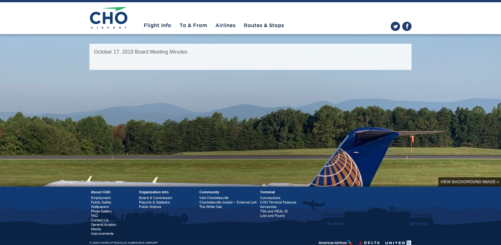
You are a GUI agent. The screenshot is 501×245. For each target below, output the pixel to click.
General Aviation (103, 224)
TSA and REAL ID (274, 211)
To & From (193, 25)
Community (209, 192)
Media (96, 229)
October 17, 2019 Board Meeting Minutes (141, 52)
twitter (395, 26)
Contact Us (100, 220)
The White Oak (210, 207)
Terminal (267, 192)
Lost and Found (272, 216)
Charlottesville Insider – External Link (228, 202)
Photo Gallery (101, 211)
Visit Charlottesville (213, 198)
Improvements (102, 233)
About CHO (101, 192)
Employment (101, 198)
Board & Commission (155, 198)
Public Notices (150, 207)
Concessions (270, 198)
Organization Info (154, 192)
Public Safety (101, 202)
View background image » (469, 181)
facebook (407, 26)
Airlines (225, 25)
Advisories (268, 207)
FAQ (94, 216)
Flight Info (157, 25)
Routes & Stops (264, 25)
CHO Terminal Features (278, 202)
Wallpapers (100, 207)
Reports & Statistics (154, 202)
